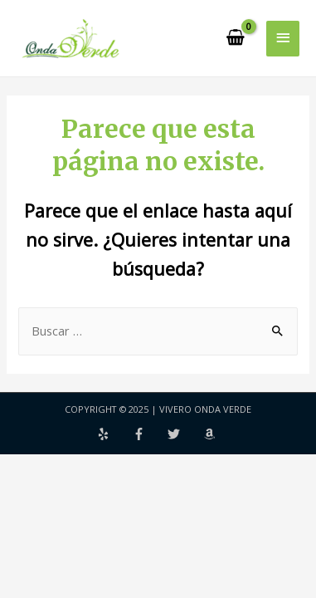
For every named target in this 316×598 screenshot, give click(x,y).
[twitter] (184, 434)
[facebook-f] (149, 434)
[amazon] (211, 434)
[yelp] (113, 434)
